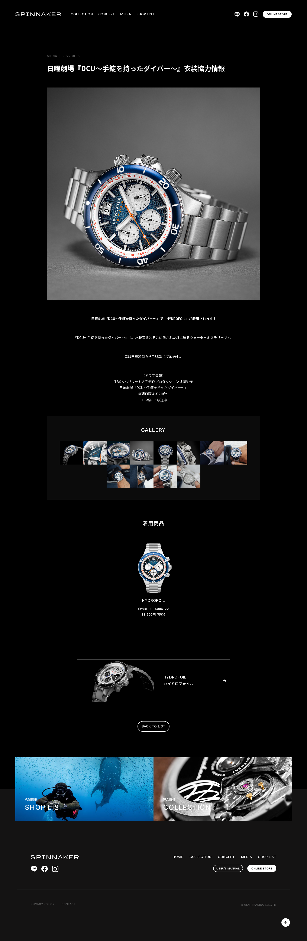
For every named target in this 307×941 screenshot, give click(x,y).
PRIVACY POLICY (42, 904)
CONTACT (68, 904)
